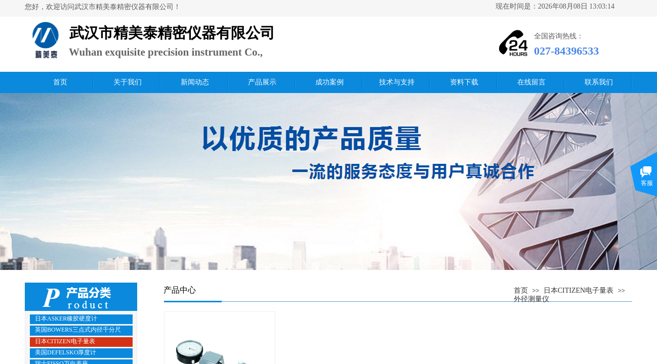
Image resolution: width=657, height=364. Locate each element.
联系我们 (599, 82)
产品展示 (262, 82)
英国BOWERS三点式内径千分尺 (78, 329)
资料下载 (464, 82)
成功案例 (329, 82)
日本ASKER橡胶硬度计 (66, 318)
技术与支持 (397, 82)
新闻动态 (195, 82)
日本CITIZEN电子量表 (578, 290)
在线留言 (531, 82)
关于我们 (127, 82)
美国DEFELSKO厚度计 (65, 352)
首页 (60, 82)
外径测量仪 (531, 299)
